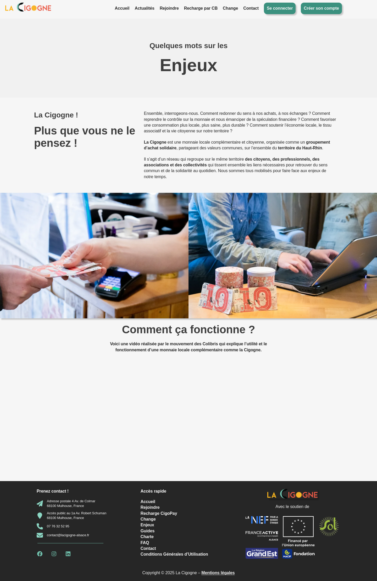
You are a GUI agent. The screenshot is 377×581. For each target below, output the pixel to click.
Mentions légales (218, 573)
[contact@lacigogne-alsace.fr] (63, 535)
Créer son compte (321, 8)
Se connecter (280, 8)
